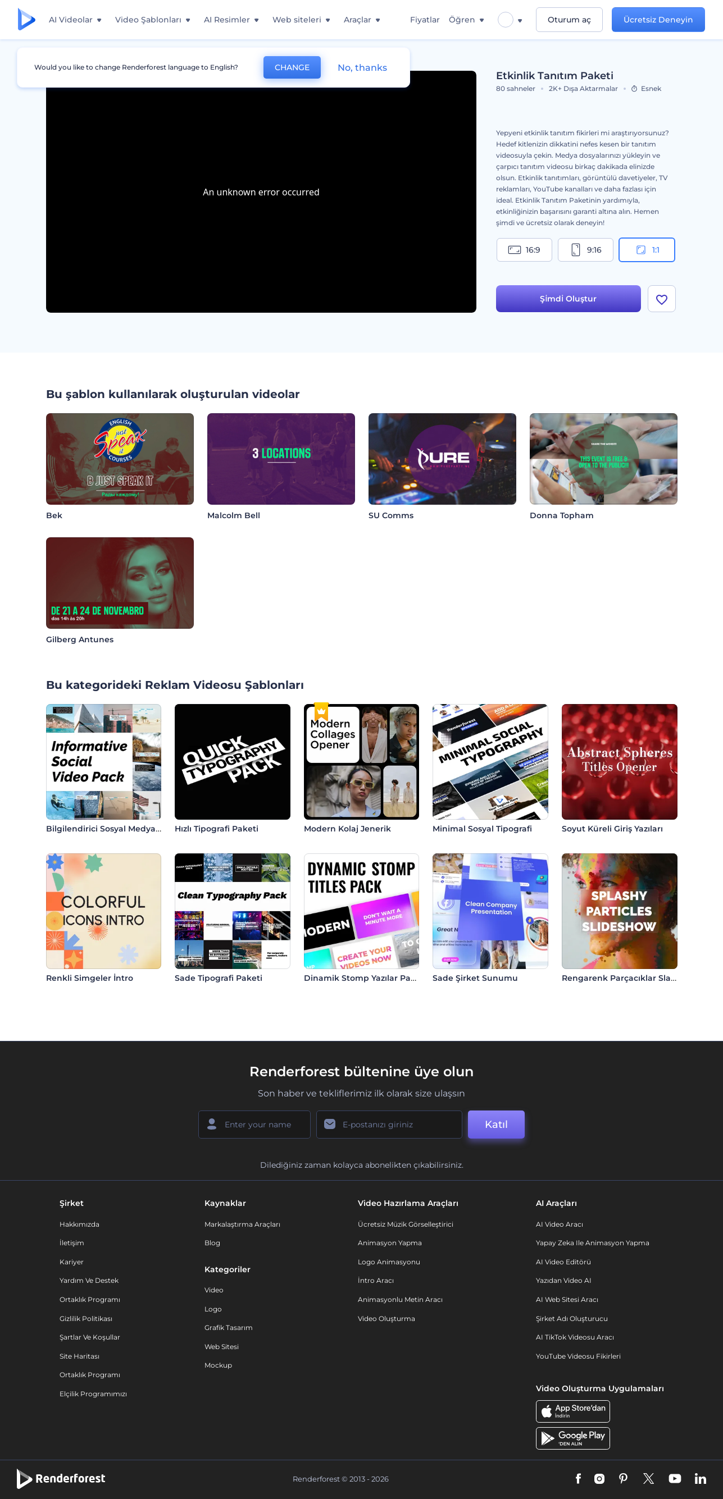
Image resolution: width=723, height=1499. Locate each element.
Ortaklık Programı (90, 1299)
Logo (213, 1309)
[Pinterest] (623, 1479)
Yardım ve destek (89, 1280)
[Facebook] (578, 1479)
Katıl (496, 1124)
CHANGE (292, 67)
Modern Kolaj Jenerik (347, 829)
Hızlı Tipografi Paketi (216, 829)
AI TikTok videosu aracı (575, 1337)
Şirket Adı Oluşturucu (572, 1318)
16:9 (524, 250)
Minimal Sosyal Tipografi (482, 829)
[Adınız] (254, 1124)
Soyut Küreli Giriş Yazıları (612, 829)
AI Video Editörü (563, 1262)
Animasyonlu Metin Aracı (400, 1299)
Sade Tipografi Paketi (218, 978)
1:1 (647, 250)
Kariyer (72, 1262)
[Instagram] (599, 1479)
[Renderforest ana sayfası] (26, 20)
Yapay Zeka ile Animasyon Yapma (592, 1242)
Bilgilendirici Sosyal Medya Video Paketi (128, 829)
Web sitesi (221, 1346)
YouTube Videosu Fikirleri (578, 1356)
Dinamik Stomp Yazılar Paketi (365, 978)
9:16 (585, 250)
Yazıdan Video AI (564, 1280)
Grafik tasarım (228, 1327)
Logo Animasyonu (389, 1262)
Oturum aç (569, 20)
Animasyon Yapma (390, 1242)
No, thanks (362, 67)
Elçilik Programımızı (93, 1394)
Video (214, 1290)
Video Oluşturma (386, 1318)
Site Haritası (79, 1356)
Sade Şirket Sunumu (475, 978)
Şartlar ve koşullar (90, 1337)
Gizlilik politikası (86, 1318)
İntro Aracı (376, 1280)
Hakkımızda (79, 1224)
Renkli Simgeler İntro (89, 978)
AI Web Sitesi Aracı (567, 1299)
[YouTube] (675, 1479)
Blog (212, 1242)
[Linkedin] (700, 1479)
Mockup (218, 1365)
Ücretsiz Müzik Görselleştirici (405, 1224)
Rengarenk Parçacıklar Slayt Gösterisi (639, 978)
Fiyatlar (425, 20)
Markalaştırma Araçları (242, 1224)
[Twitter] (648, 1479)
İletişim (72, 1242)
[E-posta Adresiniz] (389, 1124)
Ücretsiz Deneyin (658, 20)
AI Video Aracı (559, 1224)
